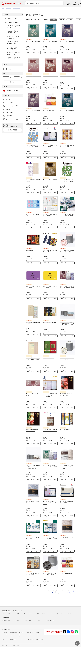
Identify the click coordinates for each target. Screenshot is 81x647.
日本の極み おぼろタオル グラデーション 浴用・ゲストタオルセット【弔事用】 (50, 393)
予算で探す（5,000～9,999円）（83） (13, 37)
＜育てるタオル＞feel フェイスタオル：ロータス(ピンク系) (67, 248)
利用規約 (3, 646)
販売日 (62, 20)
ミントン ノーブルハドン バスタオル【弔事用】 (33, 535)
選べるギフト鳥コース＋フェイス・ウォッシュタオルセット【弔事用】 (50, 463)
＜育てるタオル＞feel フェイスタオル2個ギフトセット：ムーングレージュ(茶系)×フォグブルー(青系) (67, 321)
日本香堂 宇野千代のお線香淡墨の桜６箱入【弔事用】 (33, 179)
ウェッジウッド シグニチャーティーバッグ (33, 213)
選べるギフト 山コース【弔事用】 (50, 74)
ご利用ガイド (4, 643)
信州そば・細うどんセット (65, 427)
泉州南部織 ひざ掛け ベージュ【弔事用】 (67, 535)
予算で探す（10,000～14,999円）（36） (13, 42)
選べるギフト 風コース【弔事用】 (67, 74)
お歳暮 (37, 611)
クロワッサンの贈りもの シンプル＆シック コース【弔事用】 (33, 144)
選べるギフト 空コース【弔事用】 (67, 109)
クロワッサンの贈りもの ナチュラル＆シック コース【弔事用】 (67, 179)
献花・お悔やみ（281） (12, 22)
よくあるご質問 (12, 643)
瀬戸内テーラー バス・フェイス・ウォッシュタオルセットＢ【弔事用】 (49, 500)
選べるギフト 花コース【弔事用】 (33, 74)
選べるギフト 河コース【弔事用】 (33, 109)
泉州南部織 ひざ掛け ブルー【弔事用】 (32, 499)
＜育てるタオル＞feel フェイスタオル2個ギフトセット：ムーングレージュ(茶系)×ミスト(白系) (33, 464)
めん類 (3, 637)
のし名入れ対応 (9, 102)
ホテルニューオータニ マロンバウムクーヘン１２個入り (67, 144)
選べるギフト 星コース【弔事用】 (50, 178)
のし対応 (7, 99)
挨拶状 (6, 109)
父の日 (17, 611)
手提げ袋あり (8, 112)
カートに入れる (36, 52)
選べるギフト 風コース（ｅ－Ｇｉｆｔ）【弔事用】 (50, 284)
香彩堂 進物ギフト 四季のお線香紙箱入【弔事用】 (50, 248)
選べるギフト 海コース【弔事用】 (50, 41)
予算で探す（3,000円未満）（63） (13, 26)
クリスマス (51, 611)
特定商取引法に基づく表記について (26, 646)
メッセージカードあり (10, 106)
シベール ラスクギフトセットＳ (50, 109)
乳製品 (37, 629)
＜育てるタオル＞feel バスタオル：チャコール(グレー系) (49, 571)
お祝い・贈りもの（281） (10, 18)
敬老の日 (30, 611)
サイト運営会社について (12, 646)
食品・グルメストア (27, 617)
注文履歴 (74, 4)
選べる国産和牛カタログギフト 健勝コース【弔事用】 (67, 392)
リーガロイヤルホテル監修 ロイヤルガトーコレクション (33, 571)
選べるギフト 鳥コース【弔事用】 (33, 41)
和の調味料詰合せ (29, 247)
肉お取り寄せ (21, 629)
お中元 (23, 611)
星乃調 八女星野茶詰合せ (48, 355)
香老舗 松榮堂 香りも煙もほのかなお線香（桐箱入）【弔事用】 (33, 356)
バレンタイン (59, 611)
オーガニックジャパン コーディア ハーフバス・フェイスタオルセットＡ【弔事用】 (67, 464)
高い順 (70, 20)
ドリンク (29, 632)
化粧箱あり (7, 116)
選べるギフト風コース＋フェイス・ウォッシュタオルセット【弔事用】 (67, 284)
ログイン (69, 4)
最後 (74, 589)
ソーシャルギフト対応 (10, 119)
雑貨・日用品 (13, 637)
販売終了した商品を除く (11, 91)
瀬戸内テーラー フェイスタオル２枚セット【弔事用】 (50, 144)
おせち (43, 611)
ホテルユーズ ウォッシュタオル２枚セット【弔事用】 (50, 213)
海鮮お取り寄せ (13, 629)
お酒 (37, 632)
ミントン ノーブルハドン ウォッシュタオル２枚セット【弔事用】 (67, 213)
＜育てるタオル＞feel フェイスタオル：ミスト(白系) (67, 356)
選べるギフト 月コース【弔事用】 (67, 41)
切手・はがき (4, 629)
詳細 (28, 52)
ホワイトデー (68, 611)
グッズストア (37, 617)
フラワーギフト (30, 637)
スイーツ (20, 637)
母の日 (3, 611)
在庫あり (7, 69)
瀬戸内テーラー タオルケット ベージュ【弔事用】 (67, 499)
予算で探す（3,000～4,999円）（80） (13, 32)
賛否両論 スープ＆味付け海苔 (49, 319)
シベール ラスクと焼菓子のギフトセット (67, 571)
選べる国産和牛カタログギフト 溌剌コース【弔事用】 (33, 427)
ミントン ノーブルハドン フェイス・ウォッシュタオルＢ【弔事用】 (50, 535)
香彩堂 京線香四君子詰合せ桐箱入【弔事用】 (33, 320)
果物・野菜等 (30, 629)
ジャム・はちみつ (14, 632)
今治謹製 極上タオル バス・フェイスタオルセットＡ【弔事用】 (50, 427)
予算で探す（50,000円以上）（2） (14, 58)
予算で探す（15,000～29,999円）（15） (13, 48)
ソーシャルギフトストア (49, 617)
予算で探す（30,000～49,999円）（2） (13, 53)
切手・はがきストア (6, 617)
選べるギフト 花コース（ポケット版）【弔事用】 (33, 392)
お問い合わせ (19, 643)
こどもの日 (10, 611)
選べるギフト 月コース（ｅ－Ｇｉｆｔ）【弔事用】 (33, 284)
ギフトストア (16, 617)
